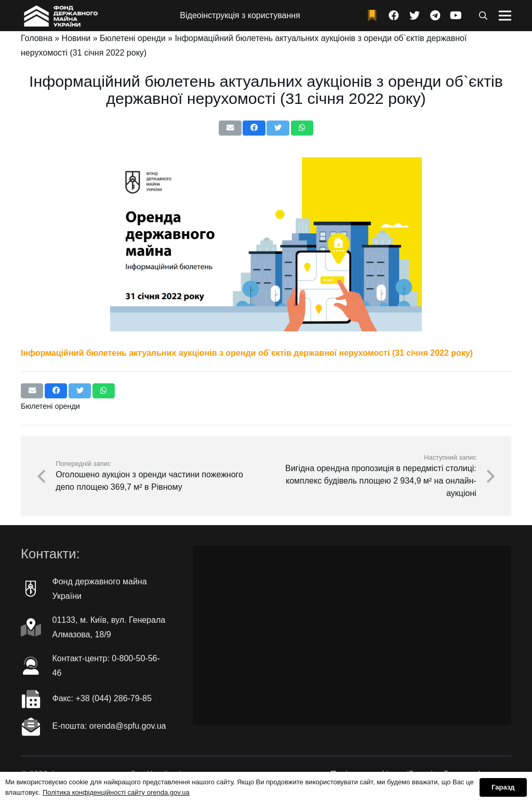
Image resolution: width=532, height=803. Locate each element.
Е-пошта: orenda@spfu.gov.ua (109, 725)
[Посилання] (60, 15)
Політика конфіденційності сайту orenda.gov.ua (116, 792)
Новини (76, 38)
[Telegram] (435, 15)
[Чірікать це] (278, 128)
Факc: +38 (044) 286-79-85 (102, 698)
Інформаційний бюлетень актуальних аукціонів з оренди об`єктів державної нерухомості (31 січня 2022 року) (247, 353)
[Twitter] (414, 15)
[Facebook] (393, 15)
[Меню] (505, 16)
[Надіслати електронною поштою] (230, 128)
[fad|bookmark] (374, 15)
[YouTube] (456, 15)
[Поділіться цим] (254, 128)
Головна (36, 38)
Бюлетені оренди (133, 38)
